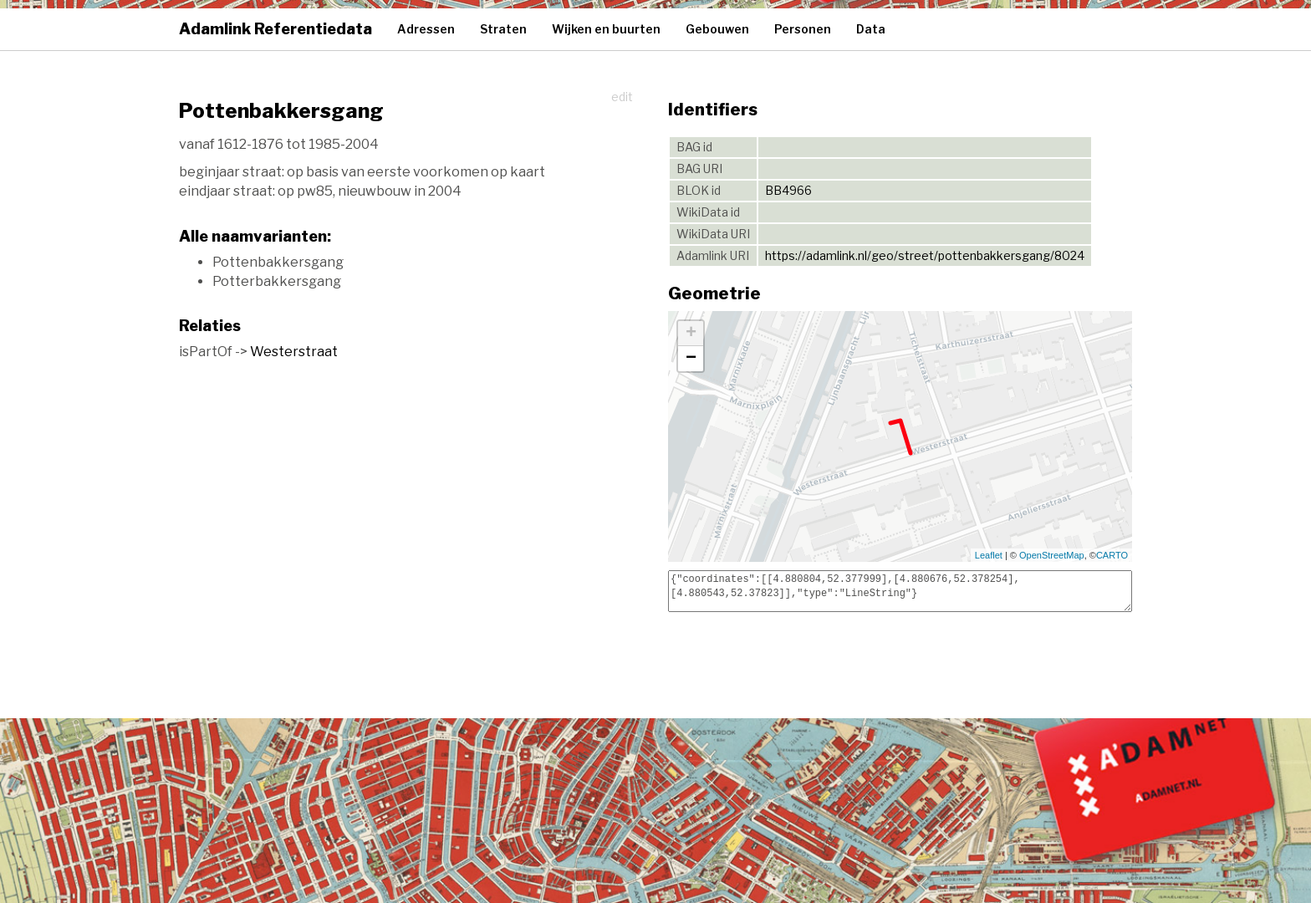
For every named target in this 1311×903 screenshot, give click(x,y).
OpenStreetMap (1051, 555)
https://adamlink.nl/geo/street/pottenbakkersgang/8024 (924, 255)
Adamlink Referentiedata (275, 29)
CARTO (1112, 555)
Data (870, 29)
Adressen (426, 29)
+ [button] (691, 333)
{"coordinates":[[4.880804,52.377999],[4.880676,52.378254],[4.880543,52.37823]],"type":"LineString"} (900, 591)
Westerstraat (294, 352)
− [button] (691, 358)
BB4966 (788, 190)
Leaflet (988, 555)
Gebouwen (717, 29)
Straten (503, 29)
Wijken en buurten (606, 29)
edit (622, 96)
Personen (802, 29)
